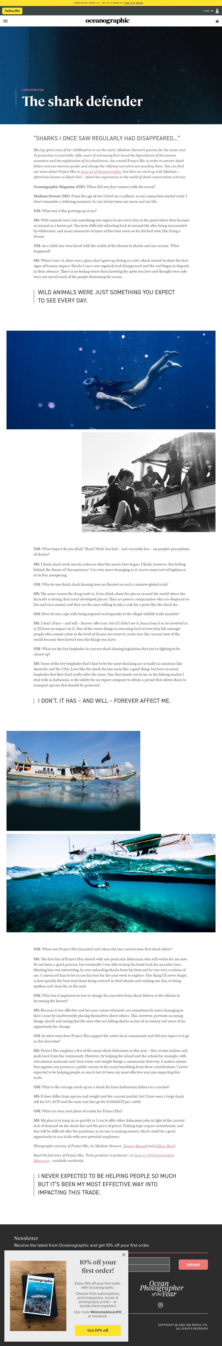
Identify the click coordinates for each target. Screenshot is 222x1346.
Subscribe (12, 11)
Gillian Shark (165, 1145)
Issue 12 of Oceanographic (101, 171)
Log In (209, 11)
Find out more (133, 3)
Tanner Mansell (135, 1145)
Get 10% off (97, 1330)
